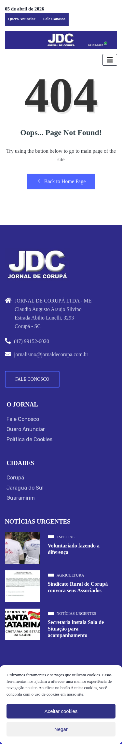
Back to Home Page (61, 181)
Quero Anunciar (21, 19)
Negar (61, 729)
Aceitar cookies (61, 711)
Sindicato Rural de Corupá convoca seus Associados (78, 587)
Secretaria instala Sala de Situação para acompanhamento (76, 628)
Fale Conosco (54, 19)
